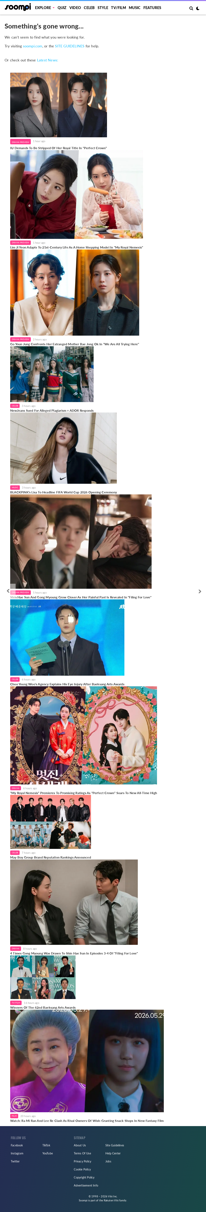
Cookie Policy (82, 1169)
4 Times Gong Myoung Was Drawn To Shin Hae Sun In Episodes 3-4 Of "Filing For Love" (74, 953)
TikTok (46, 1145)
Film (14, 1116)
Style (103, 7)
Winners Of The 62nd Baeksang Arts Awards (43, 1007)
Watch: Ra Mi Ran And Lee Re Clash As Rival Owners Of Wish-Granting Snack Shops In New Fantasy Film (87, 1120)
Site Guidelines (114, 1145)
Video (75, 7)
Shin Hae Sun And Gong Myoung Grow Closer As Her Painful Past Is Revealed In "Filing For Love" (81, 597)
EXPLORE (43, 7)
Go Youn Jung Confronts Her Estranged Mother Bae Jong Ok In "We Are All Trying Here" (74, 344)
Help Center (113, 1153)
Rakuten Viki (111, 1200)
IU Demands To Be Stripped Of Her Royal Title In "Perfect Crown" (58, 148)
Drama (15, 788)
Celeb (89, 7)
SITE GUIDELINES (69, 46)
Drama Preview (20, 142)
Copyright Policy (84, 1177)
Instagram (17, 1153)
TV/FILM (118, 7)
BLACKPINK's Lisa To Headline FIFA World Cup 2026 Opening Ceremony (63, 492)
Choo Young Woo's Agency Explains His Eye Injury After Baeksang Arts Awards (67, 684)
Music (134, 7)
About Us (80, 1145)
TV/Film (16, 1002)
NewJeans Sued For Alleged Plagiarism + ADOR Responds (52, 410)
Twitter (15, 1161)
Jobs (108, 1161)
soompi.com (32, 46)
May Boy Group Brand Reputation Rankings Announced (50, 857)
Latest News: (47, 60)
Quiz (62, 7)
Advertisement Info (86, 1185)
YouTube (47, 1153)
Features (152, 7)
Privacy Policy (82, 1161)
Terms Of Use (82, 1153)
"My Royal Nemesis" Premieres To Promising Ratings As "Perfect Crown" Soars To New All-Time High (83, 793)
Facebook (17, 1145)
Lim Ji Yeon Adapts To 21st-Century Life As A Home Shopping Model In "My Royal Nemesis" (76, 247)
